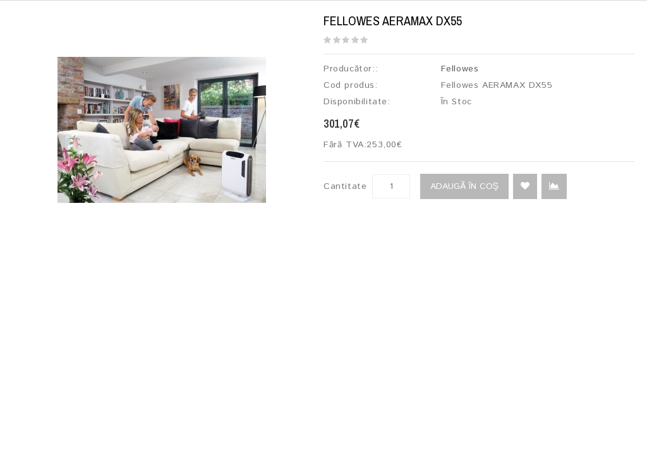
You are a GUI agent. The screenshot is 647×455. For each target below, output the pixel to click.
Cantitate (345, 186)
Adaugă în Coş (464, 186)
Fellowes (460, 69)
